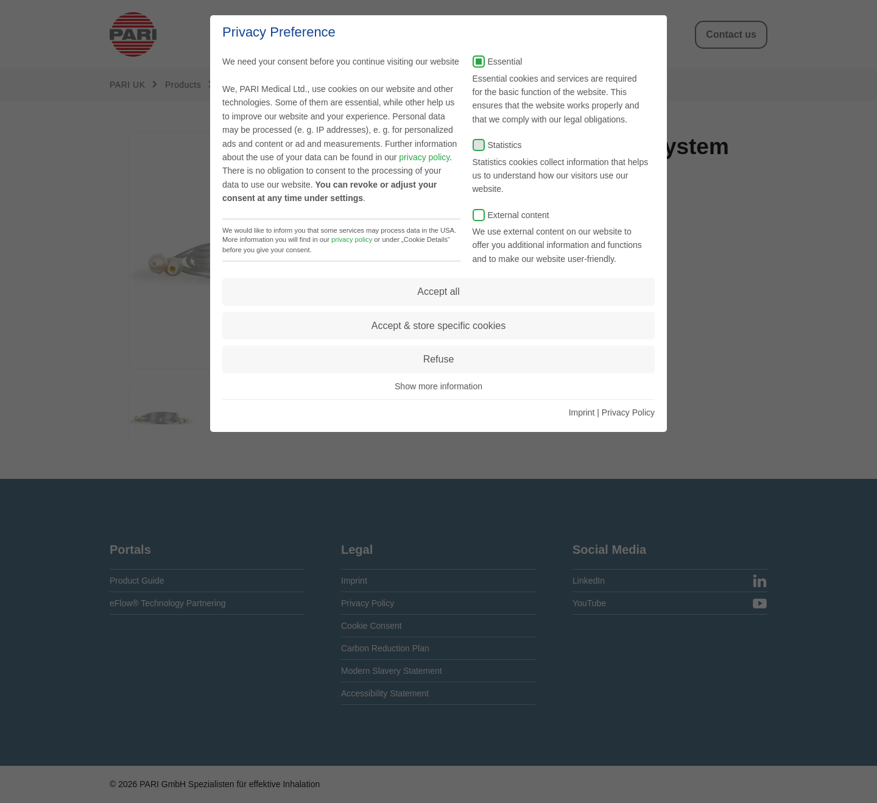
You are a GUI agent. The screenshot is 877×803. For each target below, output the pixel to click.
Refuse (438, 359)
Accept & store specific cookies (439, 325)
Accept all (438, 291)
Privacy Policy (628, 412)
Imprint (582, 412)
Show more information (438, 386)
